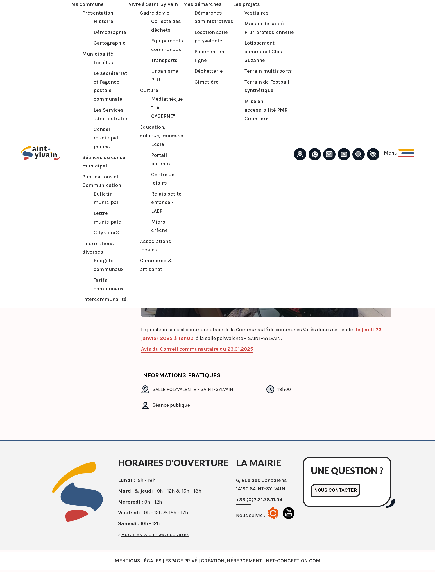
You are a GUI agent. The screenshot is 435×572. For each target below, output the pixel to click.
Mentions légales (138, 561)
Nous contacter (335, 490)
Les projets (245, 4)
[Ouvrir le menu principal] (398, 153)
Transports (163, 60)
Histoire (102, 21)
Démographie (109, 32)
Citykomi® (106, 232)
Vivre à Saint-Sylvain (152, 4)
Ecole (156, 144)
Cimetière (206, 82)
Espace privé (181, 561)
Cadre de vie (154, 13)
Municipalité (96, 54)
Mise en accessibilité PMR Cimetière (265, 109)
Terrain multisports (267, 71)
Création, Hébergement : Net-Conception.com (260, 561)
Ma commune (86, 4)
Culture (148, 90)
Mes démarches (201, 4)
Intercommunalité (103, 299)
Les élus (102, 62)
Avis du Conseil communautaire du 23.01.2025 (197, 349)
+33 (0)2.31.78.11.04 (259, 500)
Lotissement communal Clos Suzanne (262, 51)
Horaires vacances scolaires (155, 534)
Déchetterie (208, 71)
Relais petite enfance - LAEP (165, 202)
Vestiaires (256, 13)
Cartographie (109, 43)
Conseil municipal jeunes (105, 138)
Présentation (96, 13)
